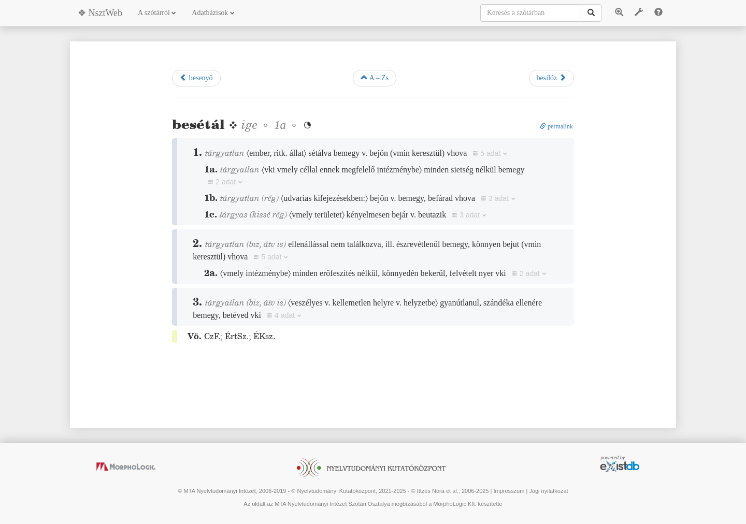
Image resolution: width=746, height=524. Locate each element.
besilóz (551, 78)
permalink (556, 126)
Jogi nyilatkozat (548, 491)
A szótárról (157, 13)
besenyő (196, 78)
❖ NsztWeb (100, 13)
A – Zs (375, 78)
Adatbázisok (213, 13)
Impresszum (508, 491)
